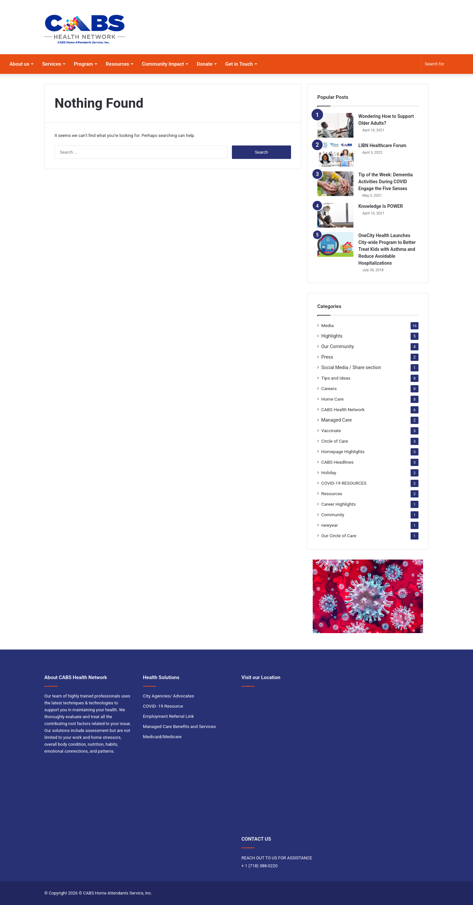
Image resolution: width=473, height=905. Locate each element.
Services (51, 64)
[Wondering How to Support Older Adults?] (335, 125)
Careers (329, 388)
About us (19, 64)
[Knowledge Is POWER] (335, 215)
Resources (117, 64)
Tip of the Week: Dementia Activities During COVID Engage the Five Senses (385, 181)
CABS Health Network (343, 409)
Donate (205, 64)
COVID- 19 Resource (163, 706)
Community (332, 514)
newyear (329, 525)
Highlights (332, 336)
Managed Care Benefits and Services (179, 726)
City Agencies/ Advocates (168, 695)
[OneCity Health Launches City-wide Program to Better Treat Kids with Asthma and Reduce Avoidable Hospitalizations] (335, 244)
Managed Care (336, 420)
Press (327, 357)
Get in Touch (239, 64)
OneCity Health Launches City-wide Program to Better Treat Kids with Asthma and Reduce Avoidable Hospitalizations (387, 249)
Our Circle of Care (338, 535)
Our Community (337, 346)
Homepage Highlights (343, 451)
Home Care (332, 399)
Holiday (328, 472)
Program (83, 64)
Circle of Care (334, 441)
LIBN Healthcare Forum (382, 145)
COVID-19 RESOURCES (344, 483)
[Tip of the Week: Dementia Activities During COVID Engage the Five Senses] (335, 183)
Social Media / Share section (351, 367)
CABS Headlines (337, 462)
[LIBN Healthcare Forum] (335, 154)
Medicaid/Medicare (162, 736)
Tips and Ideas (335, 378)
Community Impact (163, 64)
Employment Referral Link (168, 716)
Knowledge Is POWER (380, 206)
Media (327, 325)
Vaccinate (331, 430)
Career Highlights (338, 504)
